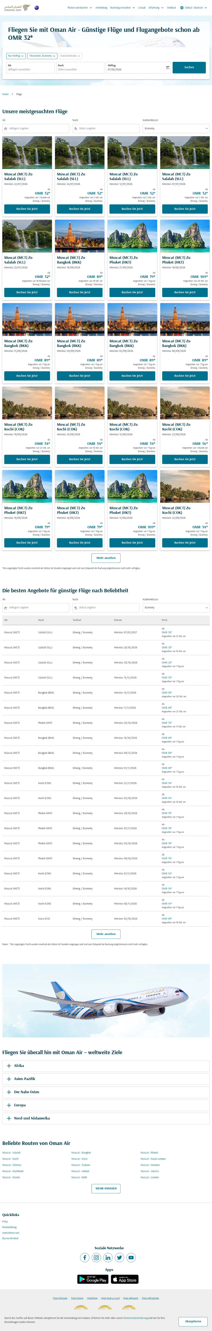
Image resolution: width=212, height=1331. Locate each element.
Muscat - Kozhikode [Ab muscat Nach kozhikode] (13, 1171)
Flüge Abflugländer (150, 1298)
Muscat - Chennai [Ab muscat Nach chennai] (11, 1165)
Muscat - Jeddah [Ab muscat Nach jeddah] (80, 1171)
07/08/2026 (114, 69)
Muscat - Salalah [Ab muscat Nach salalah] (11, 1152)
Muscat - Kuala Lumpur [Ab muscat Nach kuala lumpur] (153, 1159)
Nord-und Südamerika (27, 1118)
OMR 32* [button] (20, 38)
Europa (15, 1105)
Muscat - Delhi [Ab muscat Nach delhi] (79, 1177)
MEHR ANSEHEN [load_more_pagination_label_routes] (106, 1188)
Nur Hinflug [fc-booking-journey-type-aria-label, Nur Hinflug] (14, 55)
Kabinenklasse (150, 120)
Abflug (111, 65)
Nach (61, 65)
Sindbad (171, 7)
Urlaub (142, 7)
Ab (9, 65)
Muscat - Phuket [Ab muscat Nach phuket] (149, 1152)
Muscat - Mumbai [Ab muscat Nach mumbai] (150, 1165)
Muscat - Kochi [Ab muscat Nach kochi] (10, 1159)
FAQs (5, 1221)
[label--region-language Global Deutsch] (194, 8)
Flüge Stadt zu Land (110, 1298)
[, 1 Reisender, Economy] (40, 56)
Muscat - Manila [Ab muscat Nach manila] (11, 1177)
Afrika (14, 1066)
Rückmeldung (9, 1227)
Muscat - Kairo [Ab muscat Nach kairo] (79, 1159)
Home (5, 94)
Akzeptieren (193, 1321)
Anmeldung (101, 7)
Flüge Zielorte (77, 1298)
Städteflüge (92, 1298)
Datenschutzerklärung (136, 1318)
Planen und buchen (81, 8)
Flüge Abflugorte (130, 1298)
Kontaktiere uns (10, 1233)
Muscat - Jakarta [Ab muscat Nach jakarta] (150, 1171)
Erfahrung (157, 8)
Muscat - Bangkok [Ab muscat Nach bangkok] (81, 1152)
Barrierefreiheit (10, 1238)
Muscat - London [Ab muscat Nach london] (150, 1177)
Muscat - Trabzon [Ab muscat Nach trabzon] (80, 1165)
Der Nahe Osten (22, 1092)
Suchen (189, 67)
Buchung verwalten (123, 8)
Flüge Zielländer (60, 1298)
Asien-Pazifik (20, 1079)
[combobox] (30, 70)
